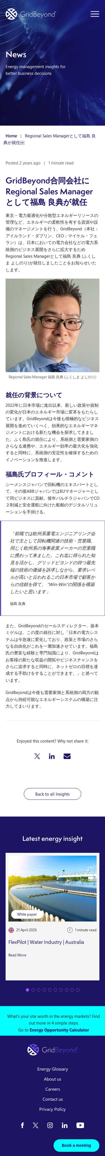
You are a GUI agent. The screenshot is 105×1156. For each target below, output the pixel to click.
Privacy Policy (52, 1109)
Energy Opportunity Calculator (59, 1030)
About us (52, 1079)
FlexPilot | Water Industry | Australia (46, 942)
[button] (37, 756)
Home (11, 135)
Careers (52, 1089)
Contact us (53, 1099)
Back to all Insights (52, 794)
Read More (17, 955)
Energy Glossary (52, 1069)
